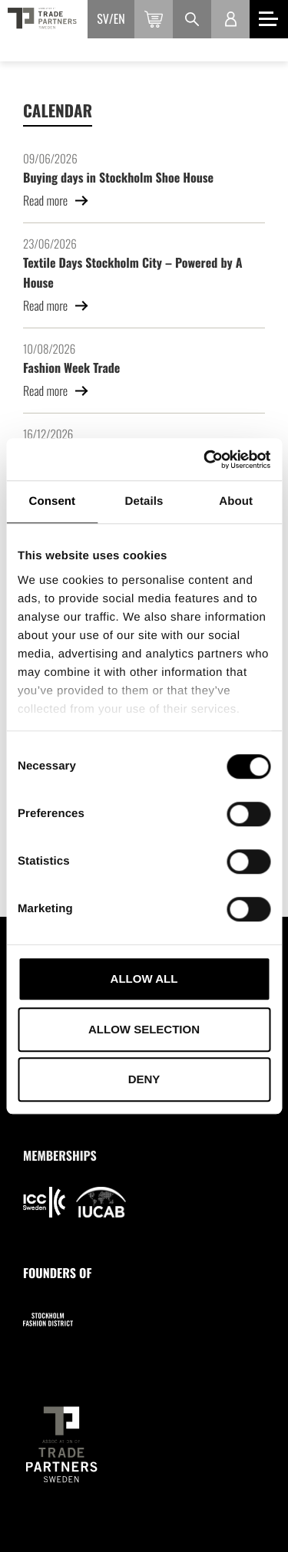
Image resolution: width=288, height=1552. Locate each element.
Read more (56, 200)
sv (103, 18)
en (119, 18)
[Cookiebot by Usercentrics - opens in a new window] (205, 460)
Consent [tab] (51, 501)
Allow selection (144, 1029)
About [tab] (236, 501)
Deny (144, 1079)
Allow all (144, 978)
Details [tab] (144, 501)
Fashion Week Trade (71, 367)
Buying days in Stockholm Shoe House (118, 177)
